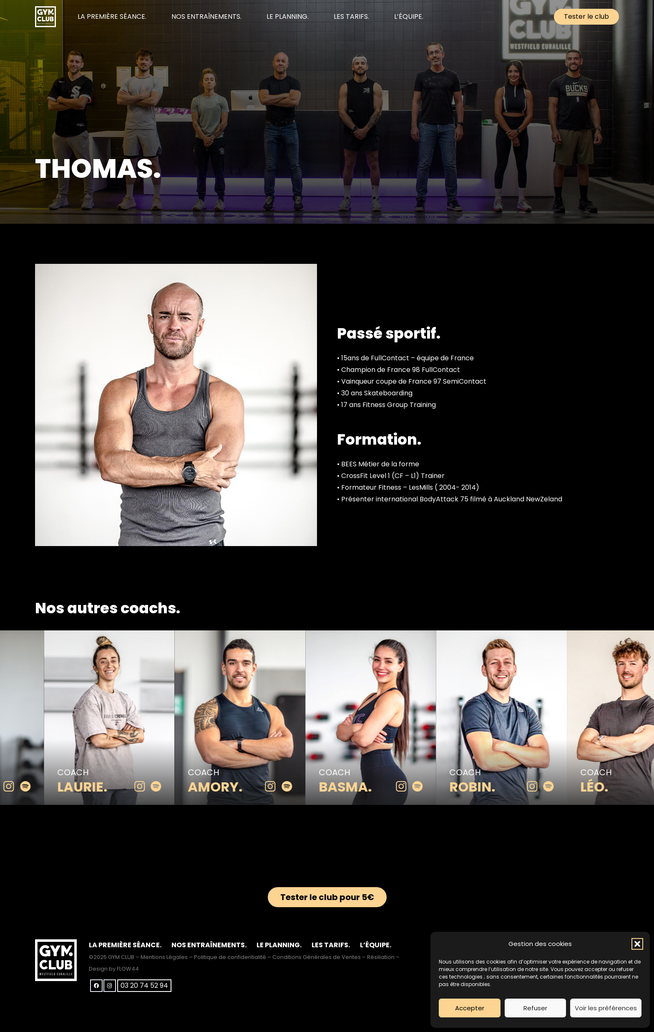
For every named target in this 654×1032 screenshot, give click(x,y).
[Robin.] (512, 636)
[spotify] (36, 787)
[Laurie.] (120, 636)
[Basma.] (381, 636)
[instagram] (20, 787)
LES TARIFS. (331, 945)
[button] (637, 944)
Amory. (226, 786)
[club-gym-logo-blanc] (45, 16)
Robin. (483, 786)
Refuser (535, 1008)
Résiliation (381, 957)
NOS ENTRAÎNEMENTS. (209, 945)
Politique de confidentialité (230, 957)
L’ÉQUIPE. (375, 945)
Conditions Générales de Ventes (316, 957)
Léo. (605, 786)
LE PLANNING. (279, 945)
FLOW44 (128, 969)
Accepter (469, 1008)
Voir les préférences (606, 1008)
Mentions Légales (164, 957)
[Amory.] (251, 636)
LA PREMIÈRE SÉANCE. (125, 945)
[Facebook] (96, 985)
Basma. (356, 786)
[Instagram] (109, 985)
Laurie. (93, 786)
